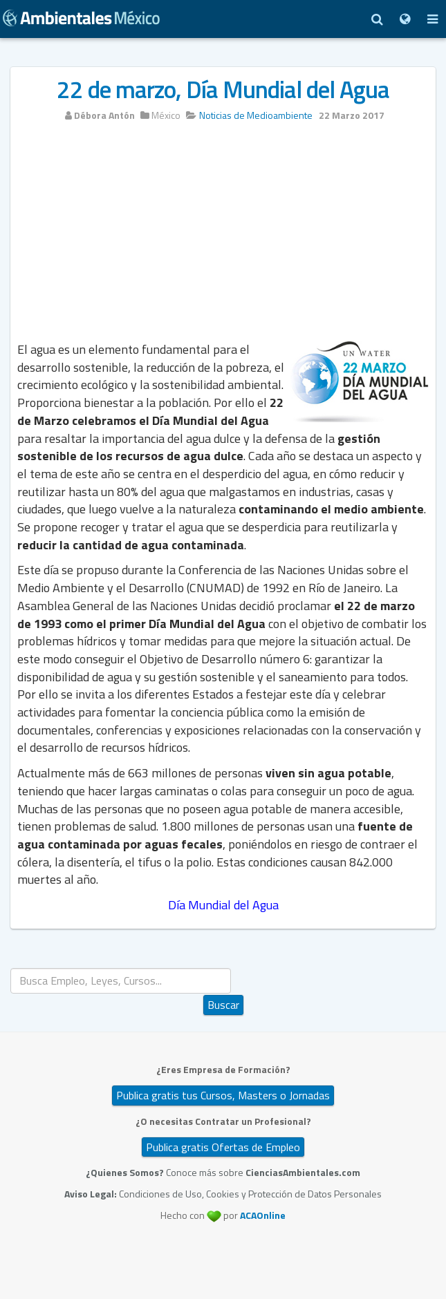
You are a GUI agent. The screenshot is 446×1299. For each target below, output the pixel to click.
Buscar (223, 1004)
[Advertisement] (223, 236)
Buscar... (223, 968)
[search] (120, 981)
